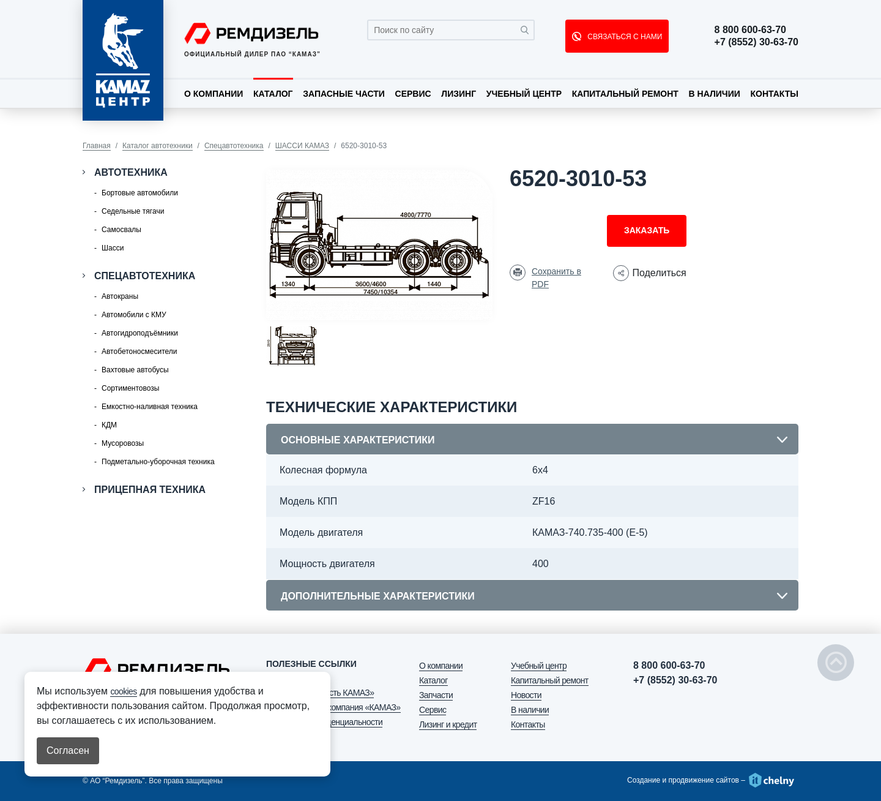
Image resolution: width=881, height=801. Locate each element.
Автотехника (131, 172)
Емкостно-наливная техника (150, 406)
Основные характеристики (357, 440)
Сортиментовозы (130, 388)
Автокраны (120, 296)
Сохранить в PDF (556, 277)
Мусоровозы (123, 443)
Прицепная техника (150, 489)
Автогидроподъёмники (140, 333)
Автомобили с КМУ (134, 314)
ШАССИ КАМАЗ (302, 145)
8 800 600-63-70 (750, 30)
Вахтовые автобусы (135, 370)
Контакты (774, 94)
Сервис (413, 94)
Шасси (113, 248)
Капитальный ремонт (625, 94)
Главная (97, 145)
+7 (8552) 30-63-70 (756, 42)
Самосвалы (121, 229)
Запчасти (436, 695)
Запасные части (344, 94)
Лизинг (458, 94)
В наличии (714, 94)
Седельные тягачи (133, 211)
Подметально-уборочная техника (158, 461)
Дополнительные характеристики (378, 596)
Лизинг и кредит (448, 724)
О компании (213, 94)
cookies (123, 691)
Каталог (273, 94)
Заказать (646, 230)
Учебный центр (524, 94)
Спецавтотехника (234, 145)
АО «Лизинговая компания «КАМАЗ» (333, 707)
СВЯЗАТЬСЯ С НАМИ (623, 36)
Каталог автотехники (157, 145)
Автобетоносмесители (139, 351)
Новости (526, 695)
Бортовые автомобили (140, 193)
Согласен (67, 750)
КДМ (109, 425)
